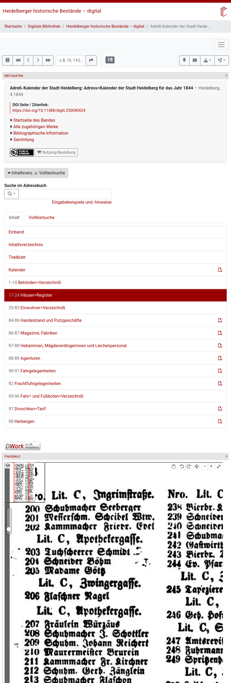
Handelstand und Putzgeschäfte (45, 320)
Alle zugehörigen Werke (35, 126)
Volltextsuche (41, 217)
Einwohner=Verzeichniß (37, 307)
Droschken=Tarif (27, 408)
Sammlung (23, 139)
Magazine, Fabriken (33, 333)
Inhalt (14, 217)
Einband (16, 232)
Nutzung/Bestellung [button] (56, 152)
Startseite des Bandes (34, 120)
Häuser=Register (30, 295)
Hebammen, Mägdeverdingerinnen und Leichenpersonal (68, 345)
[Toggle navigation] (221, 44)
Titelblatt (17, 257)
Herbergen (21, 421)
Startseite (13, 26)
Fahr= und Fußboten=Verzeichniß (46, 396)
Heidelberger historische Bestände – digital (52, 11)
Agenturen (24, 358)
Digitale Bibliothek (44, 26)
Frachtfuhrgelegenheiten (35, 383)
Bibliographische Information (40, 133)
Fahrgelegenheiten (32, 370)
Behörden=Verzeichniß (35, 282)
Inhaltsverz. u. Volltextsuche (36, 172)
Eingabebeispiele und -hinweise (82, 202)
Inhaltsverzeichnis (26, 244)
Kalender (17, 269)
